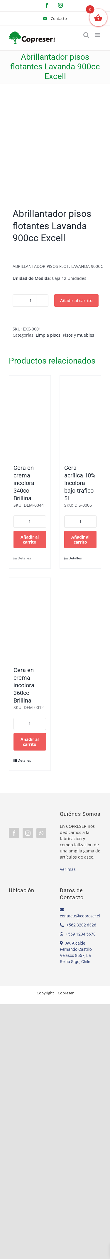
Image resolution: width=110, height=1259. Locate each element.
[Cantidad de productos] (30, 300)
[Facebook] (14, 833)
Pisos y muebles (78, 335)
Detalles (23, 558)
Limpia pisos (48, 335)
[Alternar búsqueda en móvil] (86, 35)
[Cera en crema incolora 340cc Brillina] (29, 417)
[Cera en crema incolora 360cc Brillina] (29, 619)
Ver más (68, 869)
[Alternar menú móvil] (98, 35)
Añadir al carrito (76, 300)
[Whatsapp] (41, 833)
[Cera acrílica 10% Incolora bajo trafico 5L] (80, 417)
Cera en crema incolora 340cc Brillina (23, 483)
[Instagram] (28, 833)
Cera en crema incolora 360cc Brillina (23, 685)
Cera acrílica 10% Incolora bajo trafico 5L (79, 483)
